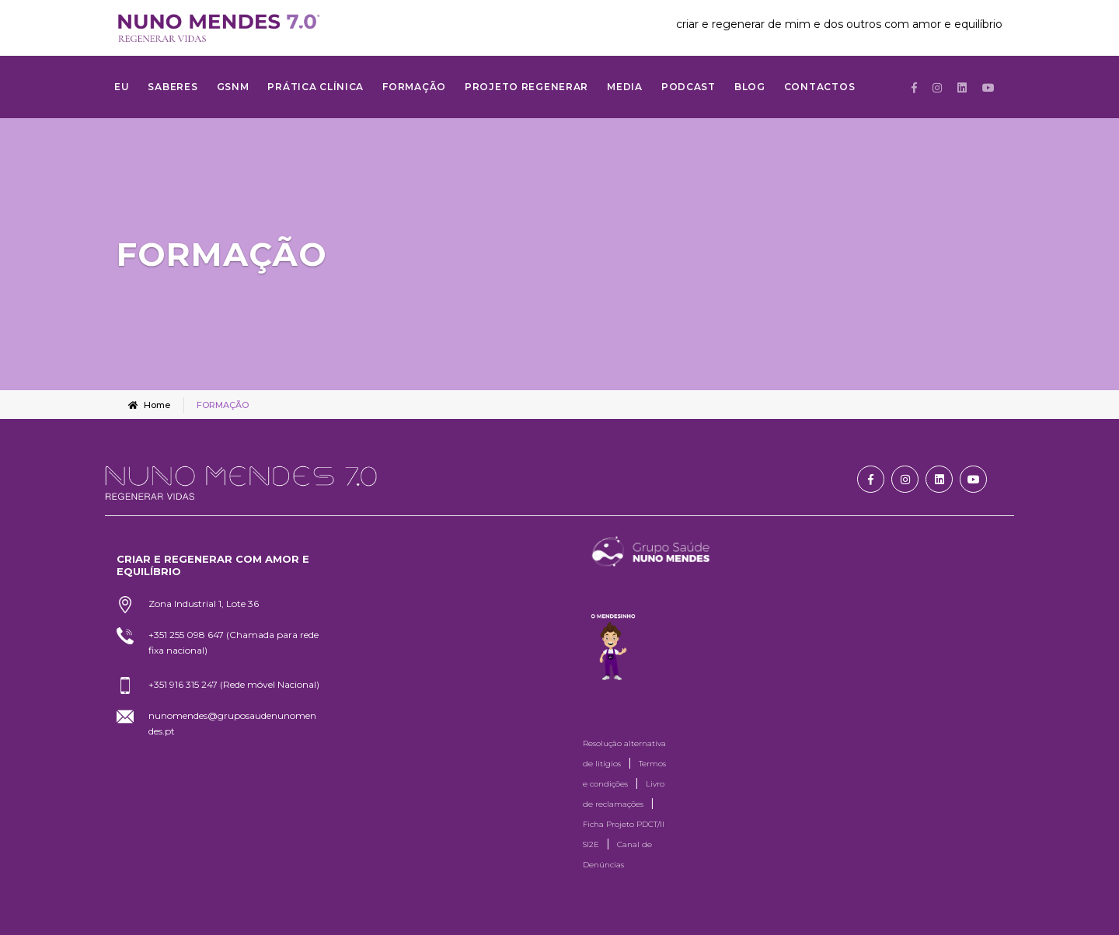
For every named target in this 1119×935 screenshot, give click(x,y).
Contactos (819, 86)
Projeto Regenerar (526, 86)
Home (149, 404)
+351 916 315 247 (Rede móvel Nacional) (233, 684)
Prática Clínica (315, 86)
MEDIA (625, 86)
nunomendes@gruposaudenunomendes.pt (232, 723)
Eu (121, 86)
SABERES (172, 86)
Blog (749, 86)
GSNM (233, 86)
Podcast (688, 86)
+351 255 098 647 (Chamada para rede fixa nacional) (233, 642)
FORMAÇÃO (414, 86)
